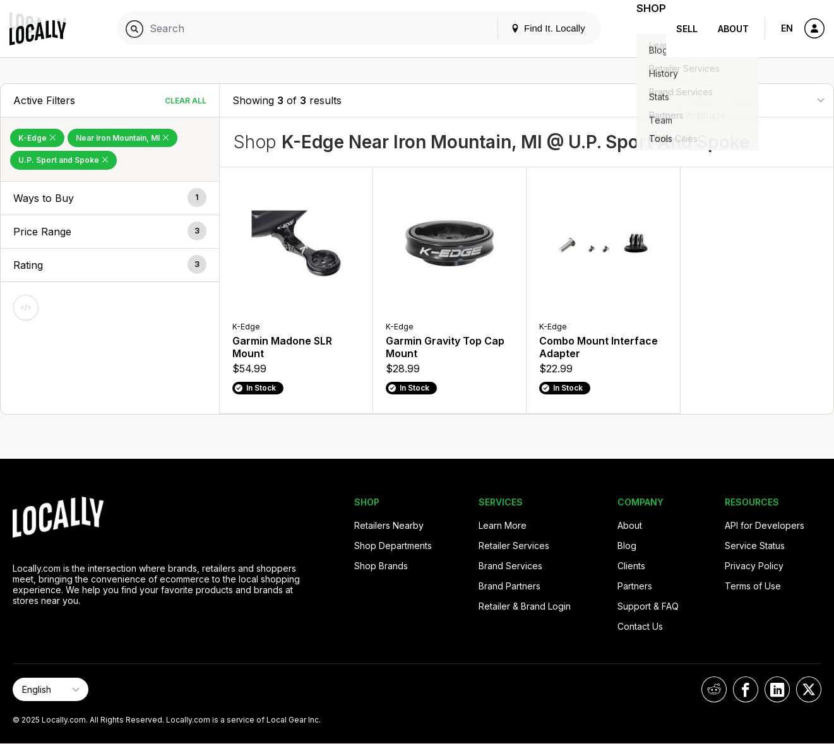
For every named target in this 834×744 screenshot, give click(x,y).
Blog (626, 545)
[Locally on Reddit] (714, 689)
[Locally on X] (808, 689)
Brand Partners (509, 586)
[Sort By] (757, 100)
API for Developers (764, 525)
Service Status (755, 545)
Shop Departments (393, 545)
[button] (110, 198)
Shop (643, 28)
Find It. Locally (532, 28)
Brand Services (510, 565)
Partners (634, 586)
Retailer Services (514, 545)
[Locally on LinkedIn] (777, 689)
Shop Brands (381, 565)
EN (787, 28)
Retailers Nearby (389, 525)
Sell (687, 28)
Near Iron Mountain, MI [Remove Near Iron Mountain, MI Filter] (122, 138)
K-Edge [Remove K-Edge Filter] (37, 138)
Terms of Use (753, 586)
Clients (631, 565)
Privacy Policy (754, 565)
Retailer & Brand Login (525, 606)
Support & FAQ (648, 606)
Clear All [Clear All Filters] (185, 100)
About (733, 28)
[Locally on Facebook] (745, 689)
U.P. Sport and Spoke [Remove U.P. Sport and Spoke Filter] (63, 160)
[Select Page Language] (50, 689)
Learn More (503, 525)
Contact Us (640, 626)
